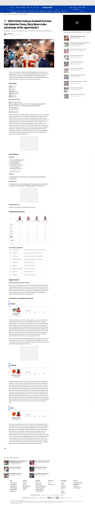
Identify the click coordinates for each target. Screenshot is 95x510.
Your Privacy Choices (40, 486)
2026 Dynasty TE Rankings (15, 466)
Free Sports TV (13, 485)
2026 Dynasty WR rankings (15, 472)
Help (49, 481)
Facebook (63, 486)
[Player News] (49, 11)
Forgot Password (77, 486)
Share (88, 32)
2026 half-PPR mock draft (41, 466)
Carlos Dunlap (41, 185)
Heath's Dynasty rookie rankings (42, 460)
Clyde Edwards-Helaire (37, 104)
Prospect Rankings (15, 14)
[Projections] (24, 11)
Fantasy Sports (13, 483)
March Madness (13, 488)
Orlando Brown (14, 184)
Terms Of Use (38, 481)
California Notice (39, 490)
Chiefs (45, 127)
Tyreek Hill (11, 74)
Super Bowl (30, 75)
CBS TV (24, 488)
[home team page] (14, 308)
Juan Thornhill (43, 184)
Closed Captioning (40, 488)
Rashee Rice (15, 161)
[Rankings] (18, 11)
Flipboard (63, 491)
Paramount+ (25, 486)
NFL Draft (9, 14)
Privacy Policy (39, 483)
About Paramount (27, 485)
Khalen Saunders (21, 185)
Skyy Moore (16, 312)
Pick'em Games (13, 481)
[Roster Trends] (31, 11)
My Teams (76, 485)
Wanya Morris (15, 163)
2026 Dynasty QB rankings (76, 88)
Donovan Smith (12, 178)
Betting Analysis (13, 486)
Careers (24, 483)
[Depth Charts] (42, 11)
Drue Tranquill (33, 176)
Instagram (63, 485)
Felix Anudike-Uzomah (17, 160)
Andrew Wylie (35, 184)
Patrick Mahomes (32, 72)
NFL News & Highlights (23, 14)
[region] (77, 23)
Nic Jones (15, 171)
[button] (68, 11)
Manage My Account (78, 481)
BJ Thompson (16, 167)
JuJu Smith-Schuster (25, 184)
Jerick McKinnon (15, 104)
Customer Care (51, 483)
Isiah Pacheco (25, 104)
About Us (25, 481)
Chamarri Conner (17, 165)
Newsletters (76, 483)
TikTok (62, 483)
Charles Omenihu (23, 176)
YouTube (63, 481)
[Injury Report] (63, 11)
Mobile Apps (12, 490)
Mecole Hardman (31, 185)
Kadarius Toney (11, 236)
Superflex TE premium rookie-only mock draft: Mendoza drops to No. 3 (18, 460)
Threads (62, 490)
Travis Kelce (13, 107)
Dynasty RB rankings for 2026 (42, 472)
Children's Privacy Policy (41, 485)
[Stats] (37, 11)
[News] (14, 11)
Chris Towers (10, 33)
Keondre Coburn (17, 168)
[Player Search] (56, 11)
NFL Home (5, 14)
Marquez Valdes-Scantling (31, 105)
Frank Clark (12, 185)
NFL (25, 387)
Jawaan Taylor (13, 176)
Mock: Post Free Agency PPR (77, 94)
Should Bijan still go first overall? (78, 81)
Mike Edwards (41, 176)
